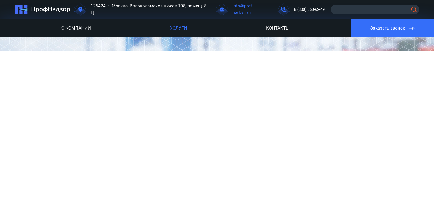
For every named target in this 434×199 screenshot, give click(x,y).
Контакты (278, 28)
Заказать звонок (387, 28)
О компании (76, 28)
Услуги (178, 28)
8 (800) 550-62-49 (309, 9)
